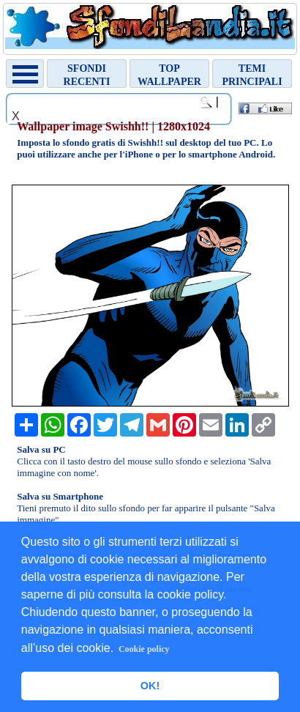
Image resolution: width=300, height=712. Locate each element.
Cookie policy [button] (144, 649)
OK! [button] (150, 685)
